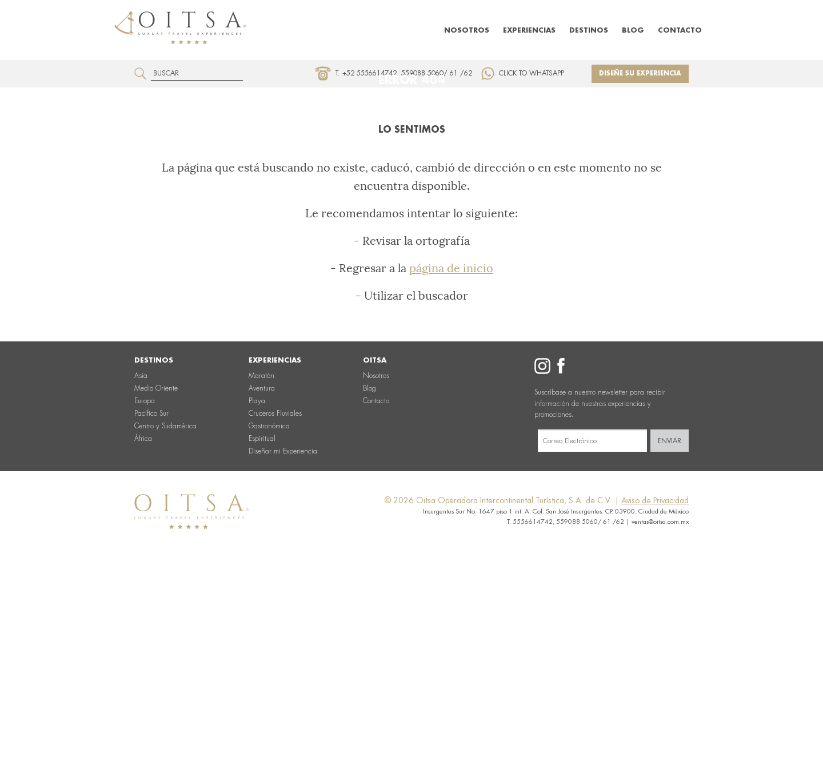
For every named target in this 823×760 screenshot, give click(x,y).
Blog (633, 30)
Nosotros (466, 30)
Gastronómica (269, 618)
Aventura (262, 580)
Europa (144, 593)
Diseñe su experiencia (640, 73)
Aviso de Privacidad (655, 693)
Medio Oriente (156, 580)
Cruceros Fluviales (275, 605)
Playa (257, 593)
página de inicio (451, 460)
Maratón (261, 567)
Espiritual (262, 630)
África (143, 630)
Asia (140, 567)
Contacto (680, 30)
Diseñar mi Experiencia (283, 643)
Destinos (588, 30)
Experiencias (529, 30)
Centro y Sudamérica (165, 618)
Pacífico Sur (151, 605)
